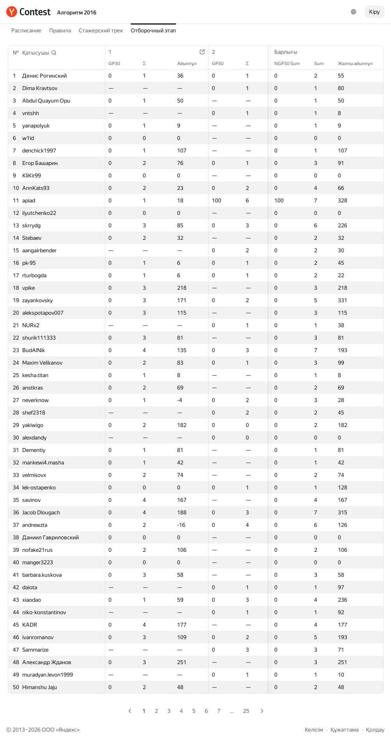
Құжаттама (345, 730)
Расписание (26, 30)
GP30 (118, 63)
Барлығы (289, 52)
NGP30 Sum (291, 63)
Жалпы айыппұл (359, 63)
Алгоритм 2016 (76, 12)
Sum (323, 63)
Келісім (314, 730)
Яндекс (68, 730)
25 (246, 711)
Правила (60, 30)
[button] (39, 53)
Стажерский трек (101, 30)
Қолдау (375, 730)
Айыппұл (191, 63)
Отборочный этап (153, 30)
